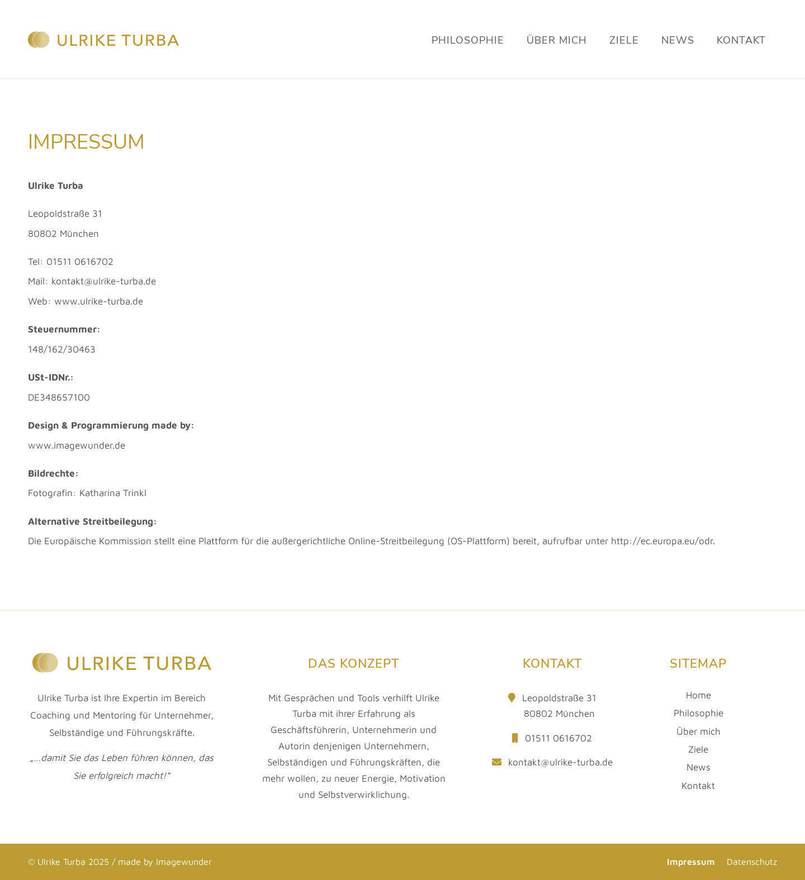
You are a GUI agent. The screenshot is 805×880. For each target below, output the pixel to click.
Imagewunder (184, 862)
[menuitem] (467, 55)
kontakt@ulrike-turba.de (560, 762)
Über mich (698, 731)
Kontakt (698, 785)
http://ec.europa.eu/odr (662, 540)
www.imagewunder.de (76, 445)
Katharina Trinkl (112, 492)
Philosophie (698, 713)
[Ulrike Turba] (103, 70)
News (698, 767)
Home (698, 695)
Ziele (698, 749)
